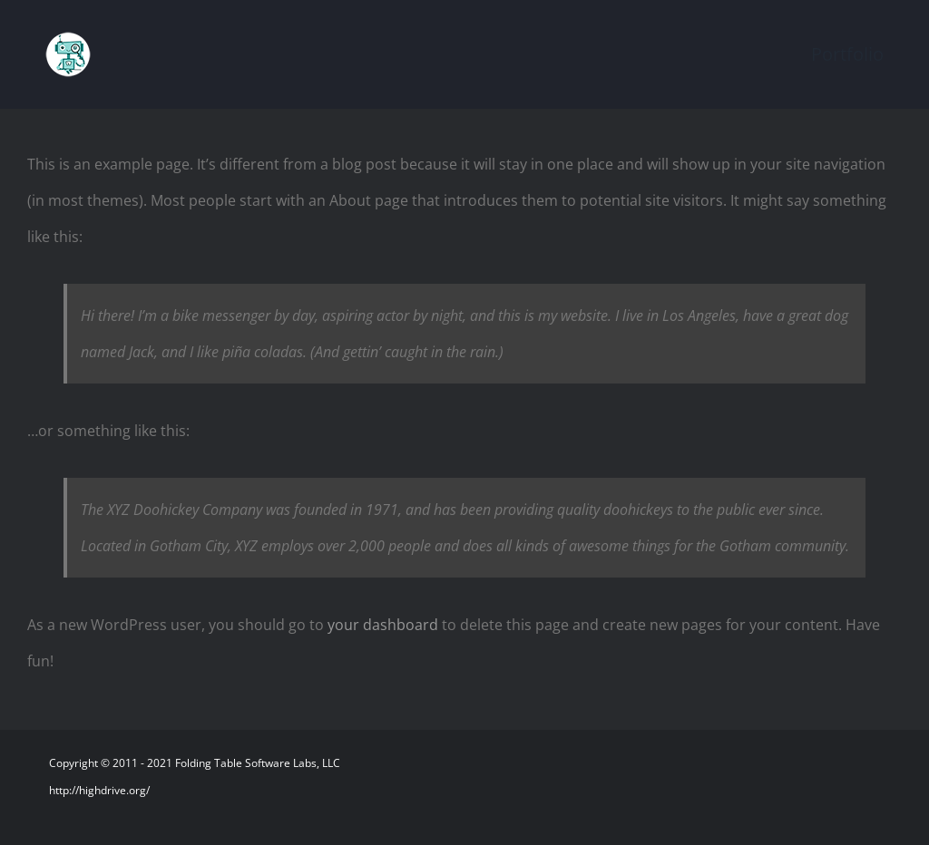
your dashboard (383, 625)
